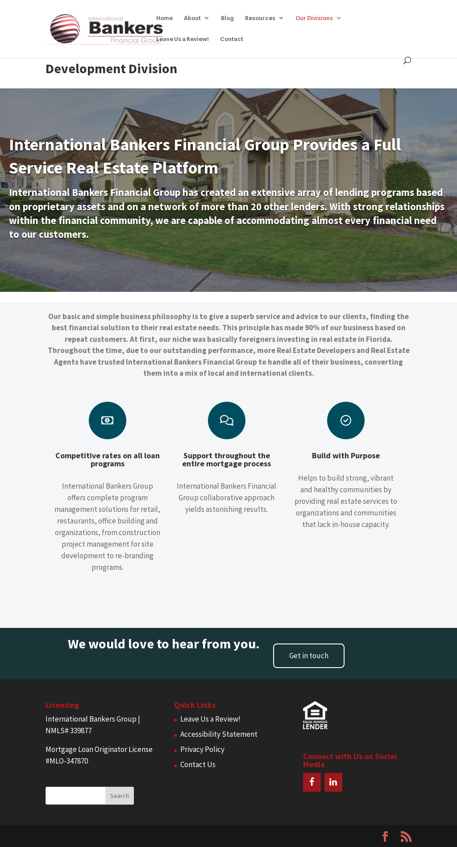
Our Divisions (314, 18)
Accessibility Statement (219, 734)
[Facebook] (312, 782)
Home (164, 18)
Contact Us (198, 764)
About (192, 18)
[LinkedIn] (333, 782)
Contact (231, 39)
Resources (260, 18)
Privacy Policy (202, 749)
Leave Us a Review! (182, 39)
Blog (227, 18)
